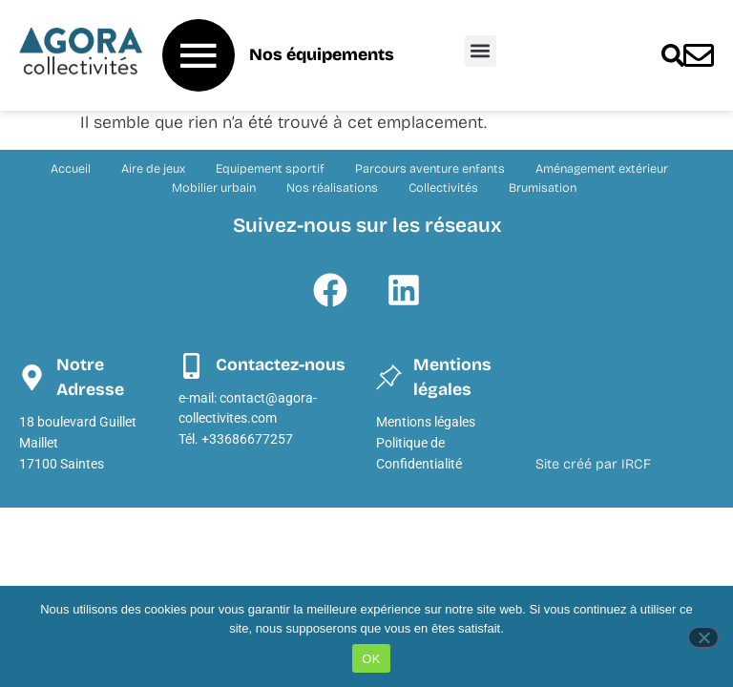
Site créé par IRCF (593, 464)
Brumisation (542, 187)
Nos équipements (321, 55)
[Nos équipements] (198, 55)
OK (371, 659)
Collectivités (443, 187)
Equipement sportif (270, 168)
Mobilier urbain (214, 187)
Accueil (71, 168)
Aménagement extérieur (601, 168)
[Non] (703, 637)
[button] (480, 51)
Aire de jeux (153, 168)
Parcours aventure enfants (430, 168)
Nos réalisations (332, 187)
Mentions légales (425, 422)
